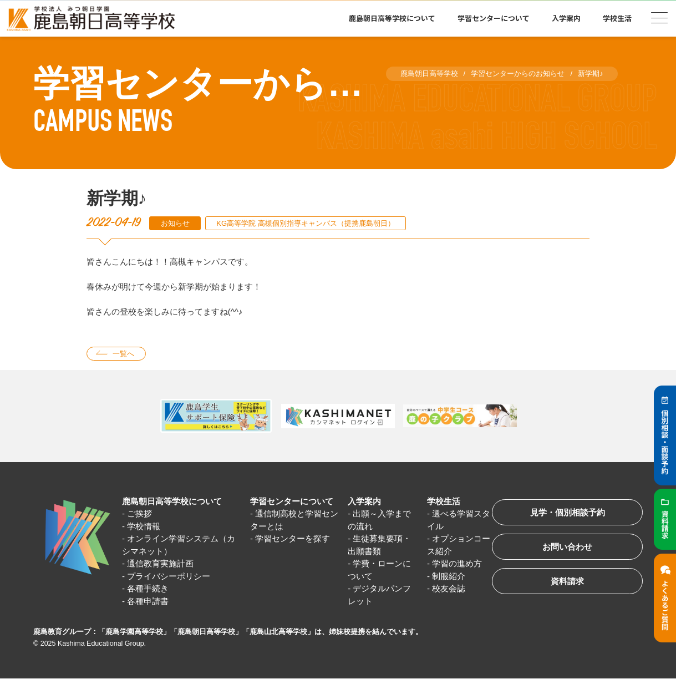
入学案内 (566, 18)
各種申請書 (148, 601)
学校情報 (143, 526)
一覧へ (123, 353)
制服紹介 (448, 576)
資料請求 (567, 581)
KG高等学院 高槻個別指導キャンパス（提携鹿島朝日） (305, 223)
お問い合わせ (567, 547)
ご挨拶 (139, 514)
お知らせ (175, 223)
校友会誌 (448, 589)
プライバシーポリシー (168, 576)
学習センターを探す (292, 539)
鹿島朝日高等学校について (392, 18)
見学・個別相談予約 (567, 513)
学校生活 (617, 18)
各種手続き (148, 589)
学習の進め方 (457, 564)
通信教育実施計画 (160, 564)
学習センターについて (494, 18)
